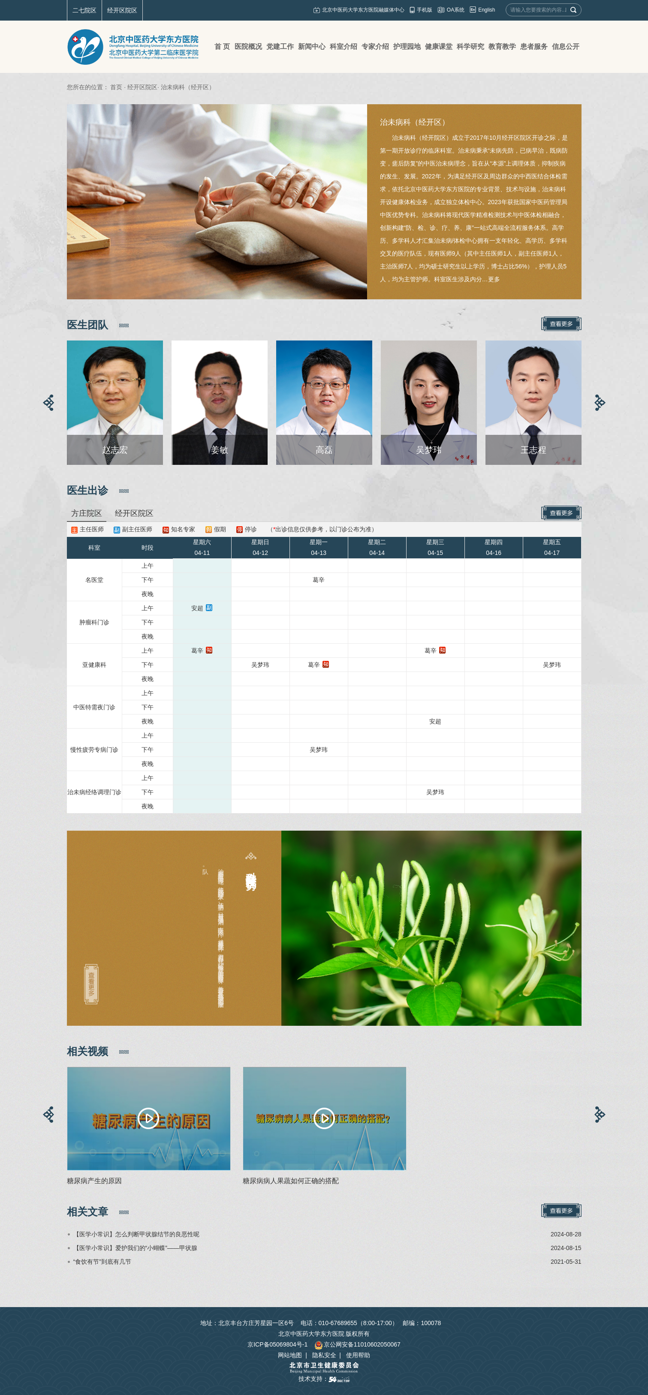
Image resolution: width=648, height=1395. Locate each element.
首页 (116, 87)
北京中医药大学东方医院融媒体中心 (363, 10)
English (486, 10)
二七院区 (84, 10)
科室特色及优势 (251, 868)
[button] (48, 403)
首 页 (222, 46)
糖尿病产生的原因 (94, 1180)
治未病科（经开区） (414, 122)
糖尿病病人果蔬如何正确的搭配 (291, 1180)
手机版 (424, 10)
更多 (494, 279)
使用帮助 (358, 1355)
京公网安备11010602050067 (357, 1344)
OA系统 (455, 10)
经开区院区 (122, 10)
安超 (197, 608)
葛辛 (319, 579)
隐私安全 (324, 1355)
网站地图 (290, 1355)
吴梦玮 (260, 664)
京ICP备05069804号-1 (277, 1344)
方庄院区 (86, 513)
